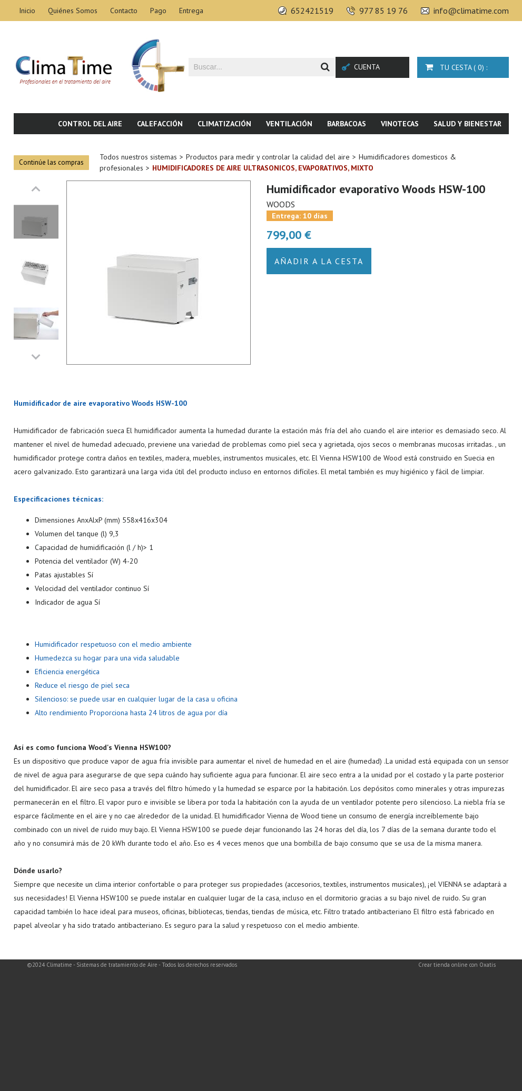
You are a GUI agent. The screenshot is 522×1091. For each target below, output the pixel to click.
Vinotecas (400, 123)
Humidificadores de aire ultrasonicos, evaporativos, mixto (262, 168)
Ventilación (289, 123)
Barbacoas (346, 123)
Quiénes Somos (72, 10)
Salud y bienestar (467, 123)
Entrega (191, 10)
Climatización (224, 123)
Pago (158, 10)
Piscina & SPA (422, 144)
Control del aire (90, 123)
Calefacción (160, 123)
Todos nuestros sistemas (138, 157)
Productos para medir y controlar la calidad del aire (268, 157)
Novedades (481, 144)
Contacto (123, 10)
